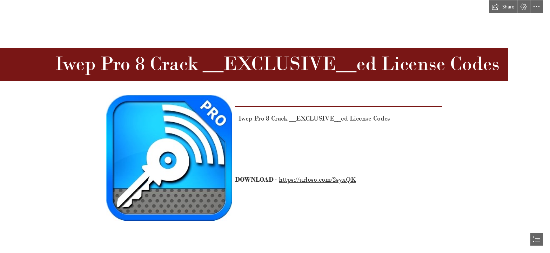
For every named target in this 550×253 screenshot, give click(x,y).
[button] (503, 6)
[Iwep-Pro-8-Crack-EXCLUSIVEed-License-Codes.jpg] (169, 157)
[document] (275, 126)
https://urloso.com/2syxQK (317, 179)
